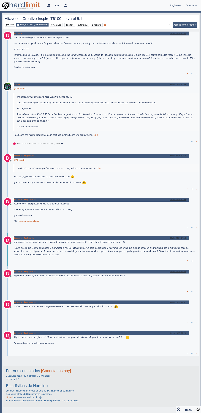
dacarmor (18, 33)
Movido (10, 25)
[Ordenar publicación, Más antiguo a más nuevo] (168, 25)
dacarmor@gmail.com (28, 221)
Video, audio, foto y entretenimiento (32, 25)
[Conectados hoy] (56, 371)
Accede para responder (185, 25)
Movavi (9, 397)
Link (96, 135)
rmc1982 (18, 84)
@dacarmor (30, 199)
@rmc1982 (29, 156)
